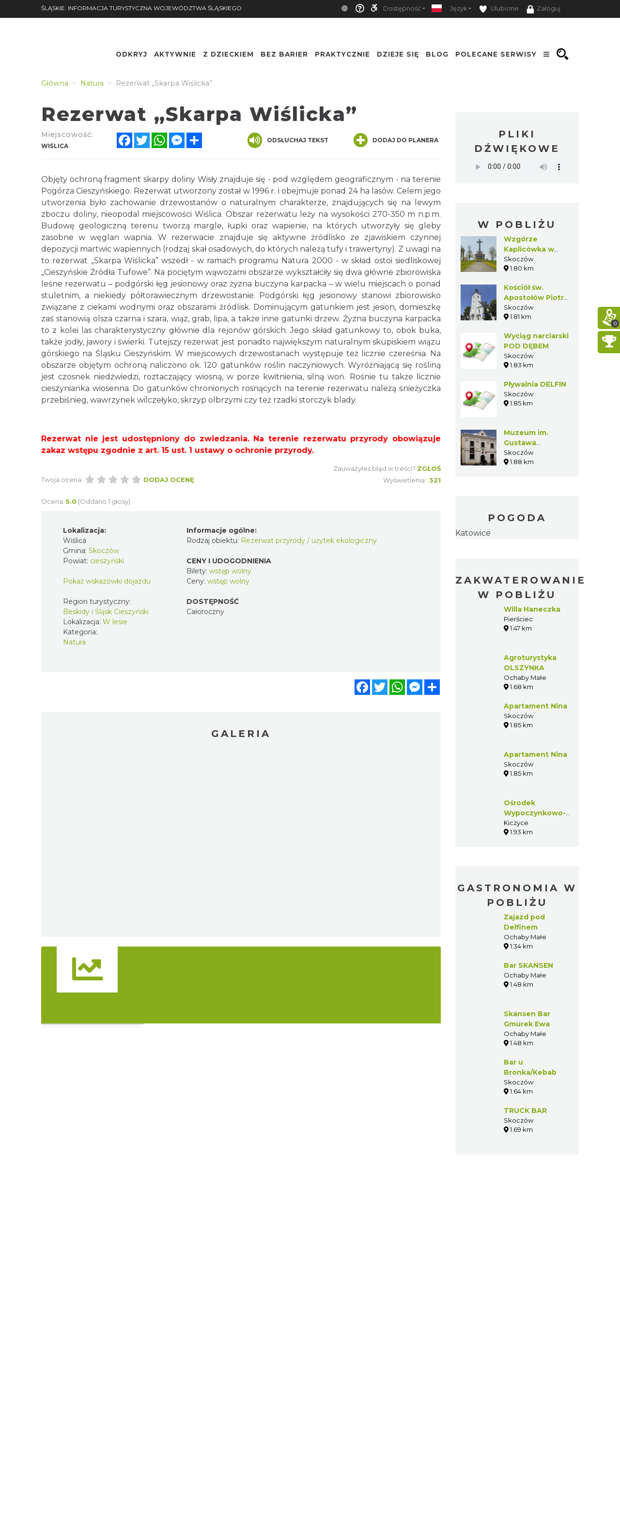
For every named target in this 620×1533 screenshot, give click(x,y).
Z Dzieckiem (228, 54)
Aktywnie (175, 54)
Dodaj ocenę (168, 479)
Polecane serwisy (496, 54)
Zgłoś (429, 468)
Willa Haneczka (532, 609)
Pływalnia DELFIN (535, 384)
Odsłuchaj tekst (288, 140)
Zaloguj (543, 9)
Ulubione (499, 9)
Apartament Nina (535, 706)
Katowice (473, 533)
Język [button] (458, 8)
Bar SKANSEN (528, 965)
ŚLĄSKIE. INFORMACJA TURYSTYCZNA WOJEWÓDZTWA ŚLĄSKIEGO (141, 8)
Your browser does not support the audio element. (517, 166)
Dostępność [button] (402, 8)
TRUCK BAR (525, 1110)
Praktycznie (342, 54)
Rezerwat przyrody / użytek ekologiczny (309, 540)
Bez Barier (284, 54)
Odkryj (131, 54)
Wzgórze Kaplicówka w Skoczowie (529, 249)
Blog (437, 54)
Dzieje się (398, 54)
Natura (74, 642)
